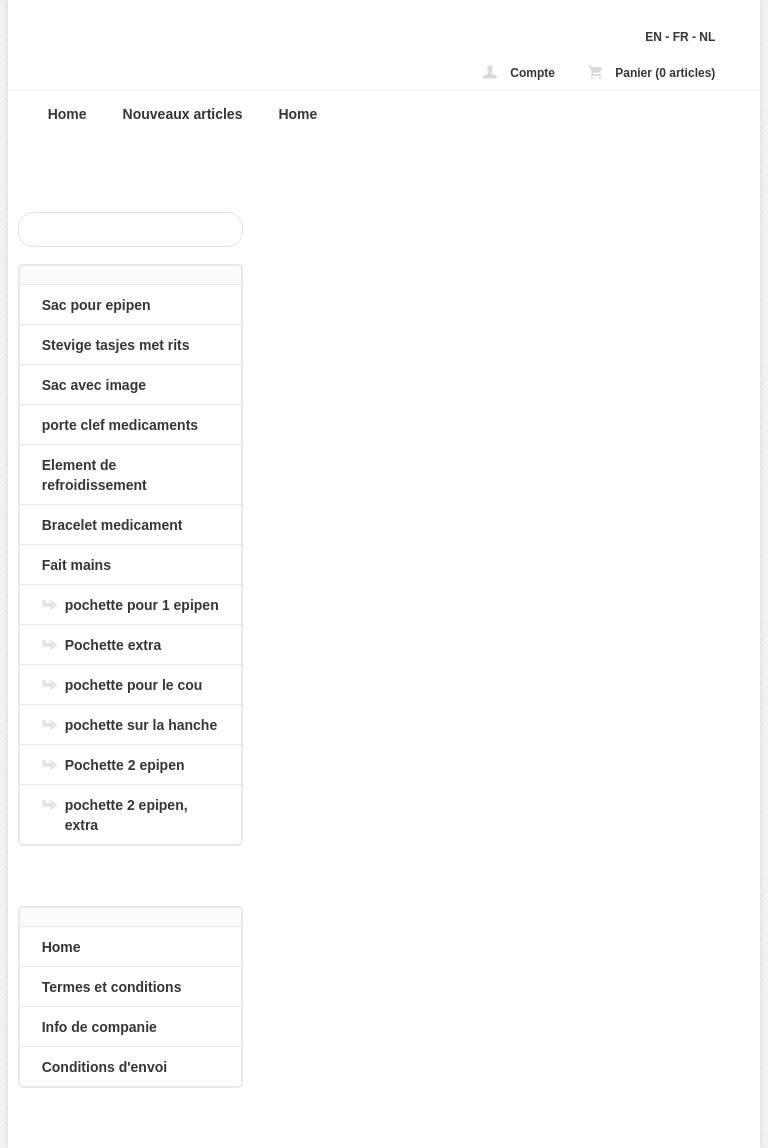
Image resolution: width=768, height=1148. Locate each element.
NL (707, 37)
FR (681, 37)
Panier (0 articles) (651, 72)
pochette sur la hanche (141, 725)
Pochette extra (113, 645)
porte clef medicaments (120, 425)
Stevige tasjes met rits (116, 345)
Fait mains (76, 565)
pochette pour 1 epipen (142, 605)
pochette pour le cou (134, 685)
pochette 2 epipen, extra (126, 815)
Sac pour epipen (96, 305)
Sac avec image (94, 385)
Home (67, 114)
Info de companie (99, 1027)
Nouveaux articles (183, 114)
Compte (519, 72)
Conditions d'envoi (104, 1067)
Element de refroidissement (94, 475)
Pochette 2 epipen (125, 765)
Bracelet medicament (112, 525)
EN (653, 37)
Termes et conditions (112, 987)
